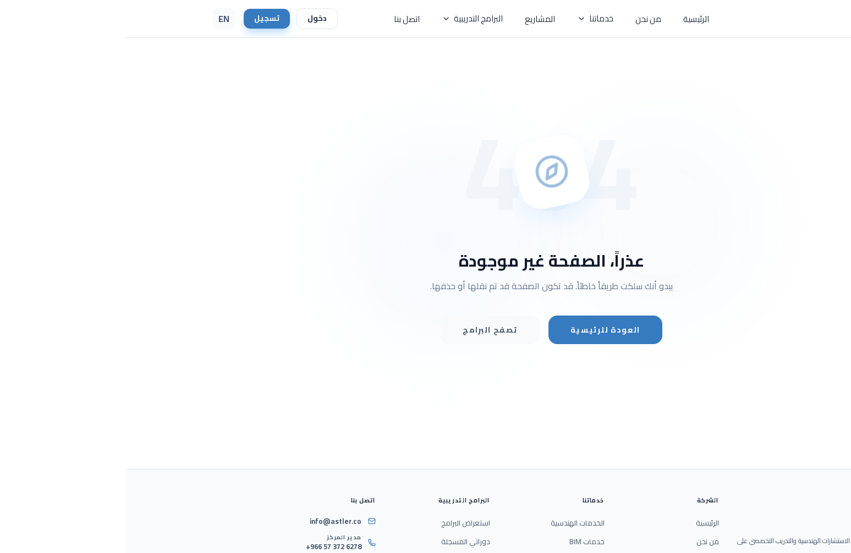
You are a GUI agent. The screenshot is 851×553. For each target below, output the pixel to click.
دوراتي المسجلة (339, 542)
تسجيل (141, 19)
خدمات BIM (461, 542)
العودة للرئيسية (479, 330)
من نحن (522, 19)
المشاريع (414, 19)
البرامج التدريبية (346, 18)
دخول (193, 19)
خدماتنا (469, 18)
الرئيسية (570, 19)
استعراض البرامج (339, 523)
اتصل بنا (281, 19)
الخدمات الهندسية (452, 523)
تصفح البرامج (364, 330)
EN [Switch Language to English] (97, 18)
